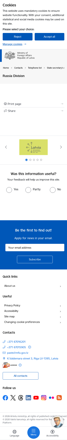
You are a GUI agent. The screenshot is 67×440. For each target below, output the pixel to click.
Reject (17, 36)
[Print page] (33, 104)
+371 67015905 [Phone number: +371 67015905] (16, 347)
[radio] (12, 189)
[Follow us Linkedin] (28, 397)
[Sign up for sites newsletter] (35, 259)
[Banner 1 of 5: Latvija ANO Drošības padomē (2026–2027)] (33, 147)
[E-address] (10, 365)
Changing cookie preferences (22, 322)
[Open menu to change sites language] (14, 434)
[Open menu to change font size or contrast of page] (52, 434)
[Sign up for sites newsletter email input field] (34, 247)
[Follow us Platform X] (13, 397)
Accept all (49, 36)
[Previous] (6, 147)
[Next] (61, 147)
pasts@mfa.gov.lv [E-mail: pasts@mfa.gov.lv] (17, 352)
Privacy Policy (12, 305)
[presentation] (30, 206)
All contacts (20, 375)
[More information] (29, 347)
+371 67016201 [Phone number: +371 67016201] (16, 341)
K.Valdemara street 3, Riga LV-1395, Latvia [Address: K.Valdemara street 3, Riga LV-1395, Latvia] (32, 358)
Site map (9, 316)
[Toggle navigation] (33, 432)
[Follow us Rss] (59, 397)
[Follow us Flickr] (51, 397)
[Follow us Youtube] (36, 397)
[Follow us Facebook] (5, 397)
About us (9, 285)
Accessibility (11, 311)
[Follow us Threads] (20, 397)
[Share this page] (33, 110)
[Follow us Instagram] (43, 397)
